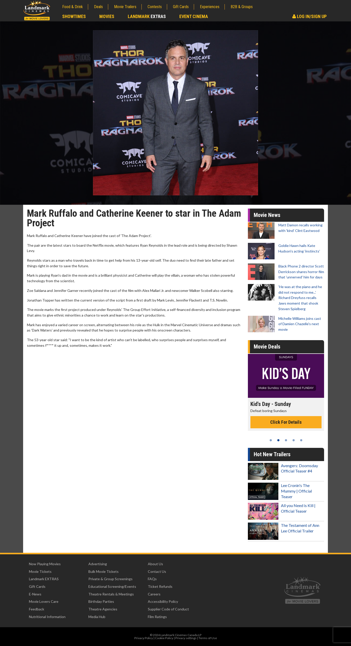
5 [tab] (301, 440)
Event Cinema (193, 16)
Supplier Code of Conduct (168, 609)
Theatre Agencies (102, 609)
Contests (155, 6)
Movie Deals (267, 346)
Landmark (147, 16)
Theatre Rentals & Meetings (111, 594)
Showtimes (74, 16)
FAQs (152, 579)
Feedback (36, 609)
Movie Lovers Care (43, 601)
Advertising (97, 564)
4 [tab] (293, 440)
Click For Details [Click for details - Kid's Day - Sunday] (286, 422)
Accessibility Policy (163, 601)
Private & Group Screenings (110, 579)
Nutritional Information (47, 617)
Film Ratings (157, 617)
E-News (35, 594)
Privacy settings (186, 638)
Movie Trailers (125, 6)
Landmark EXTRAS (44, 579)
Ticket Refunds (160, 586)
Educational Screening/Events (112, 586)
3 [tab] (286, 440)
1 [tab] (270, 440)
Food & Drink (72, 6)
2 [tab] (278, 440)
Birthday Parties (101, 601)
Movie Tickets (40, 571)
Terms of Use (208, 638)
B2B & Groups (242, 6)
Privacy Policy (143, 638)
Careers (154, 594)
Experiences (209, 6)
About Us (155, 564)
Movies (106, 16)
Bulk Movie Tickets (103, 571)
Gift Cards (181, 6)
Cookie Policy (164, 638)
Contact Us (157, 571)
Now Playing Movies (45, 564)
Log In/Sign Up (309, 16)
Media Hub (96, 617)
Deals (98, 6)
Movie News (267, 215)
